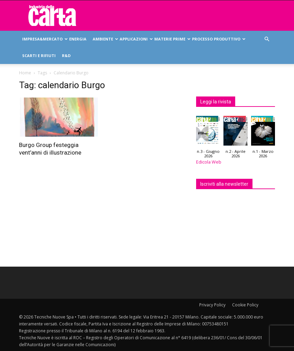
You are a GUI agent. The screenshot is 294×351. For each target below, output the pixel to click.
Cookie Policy (245, 305)
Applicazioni (135, 38)
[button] (266, 39)
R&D (66, 55)
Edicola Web (208, 162)
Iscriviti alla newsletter (224, 184)
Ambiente (105, 38)
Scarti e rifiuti (39, 55)
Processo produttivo (218, 38)
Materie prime (171, 38)
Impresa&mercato (44, 38)
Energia (77, 38)
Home (25, 73)
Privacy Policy (212, 305)
